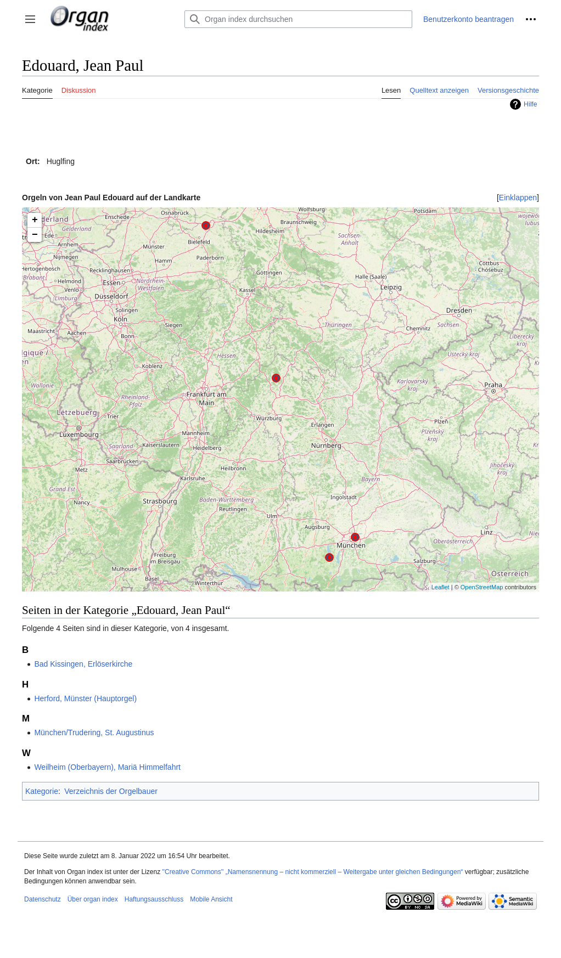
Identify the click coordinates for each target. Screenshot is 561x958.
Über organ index (93, 899)
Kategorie (41, 791)
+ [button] (35, 220)
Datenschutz (42, 899)
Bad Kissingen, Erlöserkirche (83, 664)
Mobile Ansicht (211, 899)
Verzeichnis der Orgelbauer (111, 791)
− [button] (35, 234)
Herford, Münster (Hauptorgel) (85, 698)
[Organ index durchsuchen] (298, 19)
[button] (30, 19)
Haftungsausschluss (154, 899)
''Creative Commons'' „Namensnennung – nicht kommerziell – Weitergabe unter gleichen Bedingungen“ (312, 872)
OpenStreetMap (482, 587)
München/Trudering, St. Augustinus (94, 732)
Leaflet (440, 587)
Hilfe (530, 104)
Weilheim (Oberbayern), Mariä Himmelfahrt (107, 767)
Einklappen (518, 197)
